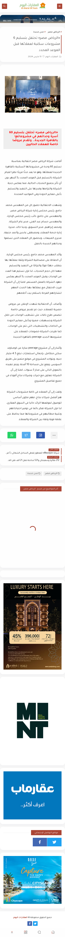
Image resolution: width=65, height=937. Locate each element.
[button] (40, 435)
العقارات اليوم (20, 918)
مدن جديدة (38, 32)
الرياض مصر (54, 32)
